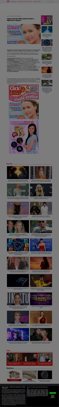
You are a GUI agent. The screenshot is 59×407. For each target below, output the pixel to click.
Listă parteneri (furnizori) (31, 396)
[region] (29, 396)
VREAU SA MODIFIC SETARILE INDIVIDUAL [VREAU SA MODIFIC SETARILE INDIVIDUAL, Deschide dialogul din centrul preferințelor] (53, 396)
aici (15, 400)
